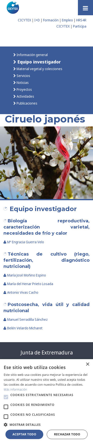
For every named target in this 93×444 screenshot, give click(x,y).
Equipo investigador (38, 62)
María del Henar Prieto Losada (28, 283)
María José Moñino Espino (24, 275)
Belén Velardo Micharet (23, 328)
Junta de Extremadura (47, 352)
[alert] (46, 401)
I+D (37, 20)
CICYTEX (24, 20)
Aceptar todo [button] (24, 434)
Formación (51, 20)
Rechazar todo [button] (67, 434)
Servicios (23, 75)
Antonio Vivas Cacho (20, 292)
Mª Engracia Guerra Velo (23, 242)
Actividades (25, 96)
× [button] (87, 364)
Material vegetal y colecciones (39, 68)
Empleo (67, 20)
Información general (32, 54)
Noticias (22, 82)
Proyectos (24, 89)
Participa (79, 26)
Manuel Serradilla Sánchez (25, 319)
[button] (6, 397)
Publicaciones (26, 103)
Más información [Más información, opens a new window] (15, 389)
